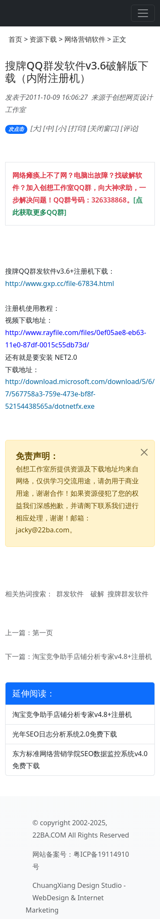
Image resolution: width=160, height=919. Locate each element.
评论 (130, 128)
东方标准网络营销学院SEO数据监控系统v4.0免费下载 (80, 760)
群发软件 (70, 593)
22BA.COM (49, 835)
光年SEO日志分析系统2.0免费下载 (64, 734)
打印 (77, 128)
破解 (97, 593)
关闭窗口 (103, 128)
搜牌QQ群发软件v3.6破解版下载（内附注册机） (76, 71)
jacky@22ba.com (43, 530)
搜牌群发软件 (128, 593)
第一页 (42, 632)
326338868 (108, 200)
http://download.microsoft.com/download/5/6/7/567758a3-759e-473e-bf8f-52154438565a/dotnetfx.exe (79, 394)
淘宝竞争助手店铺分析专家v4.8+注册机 (92, 656)
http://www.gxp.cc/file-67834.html (59, 283)
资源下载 (43, 39)
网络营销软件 (84, 39)
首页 (15, 39)
